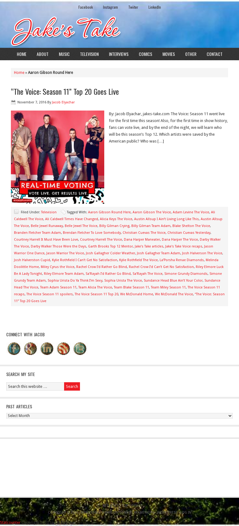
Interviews (119, 54)
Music (64, 54)
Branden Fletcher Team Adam (37, 233)
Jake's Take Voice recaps (183, 246)
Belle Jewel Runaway (47, 226)
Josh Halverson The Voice (202, 253)
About (43, 54)
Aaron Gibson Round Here (109, 212)
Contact (215, 54)
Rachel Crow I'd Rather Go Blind (101, 267)
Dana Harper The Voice (180, 240)
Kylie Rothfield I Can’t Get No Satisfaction (84, 260)
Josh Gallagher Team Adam (158, 253)
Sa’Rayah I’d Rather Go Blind (108, 274)
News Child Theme (96, 512)
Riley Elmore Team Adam (64, 274)
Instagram (110, 7)
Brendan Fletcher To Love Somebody (92, 233)
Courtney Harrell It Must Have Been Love (46, 240)
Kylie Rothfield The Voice (138, 260)
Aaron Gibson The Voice (152, 212)
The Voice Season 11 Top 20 (96, 294)
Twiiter (133, 7)
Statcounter (10, 522)
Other (190, 54)
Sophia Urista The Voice (123, 281)
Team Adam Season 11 (58, 287)
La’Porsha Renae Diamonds (182, 260)
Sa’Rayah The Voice (147, 274)
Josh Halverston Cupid (32, 260)
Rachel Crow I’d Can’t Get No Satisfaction (161, 267)
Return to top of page (123, 506)
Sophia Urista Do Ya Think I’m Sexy (75, 281)
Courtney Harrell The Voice (101, 240)
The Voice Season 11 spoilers (49, 294)
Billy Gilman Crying (114, 226)
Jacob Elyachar (63, 102)
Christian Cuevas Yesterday (188, 233)
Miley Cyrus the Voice (57, 267)
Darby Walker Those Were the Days (58, 246)
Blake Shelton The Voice (191, 226)
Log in (185, 512)
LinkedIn (154, 7)
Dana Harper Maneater (142, 240)
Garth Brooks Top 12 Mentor (110, 246)
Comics (145, 54)
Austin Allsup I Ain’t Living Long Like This (166, 219)
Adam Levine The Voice (191, 212)
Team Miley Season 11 (168, 287)
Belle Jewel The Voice (81, 226)
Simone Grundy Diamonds (186, 274)
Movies (168, 54)
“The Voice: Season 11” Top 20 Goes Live (65, 91)
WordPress (167, 512)
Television (89, 54)
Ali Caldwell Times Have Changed (71, 219)
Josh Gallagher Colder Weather (110, 253)
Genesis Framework (137, 512)
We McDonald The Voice (174, 294)
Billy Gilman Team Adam (151, 226)
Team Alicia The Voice (95, 287)
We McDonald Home (136, 294)
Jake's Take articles (149, 246)
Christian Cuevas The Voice (144, 233)
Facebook (85, 7)
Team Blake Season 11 (131, 287)
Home (21, 54)
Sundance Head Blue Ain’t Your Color (173, 281)
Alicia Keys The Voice (116, 219)
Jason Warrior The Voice (65, 253)
